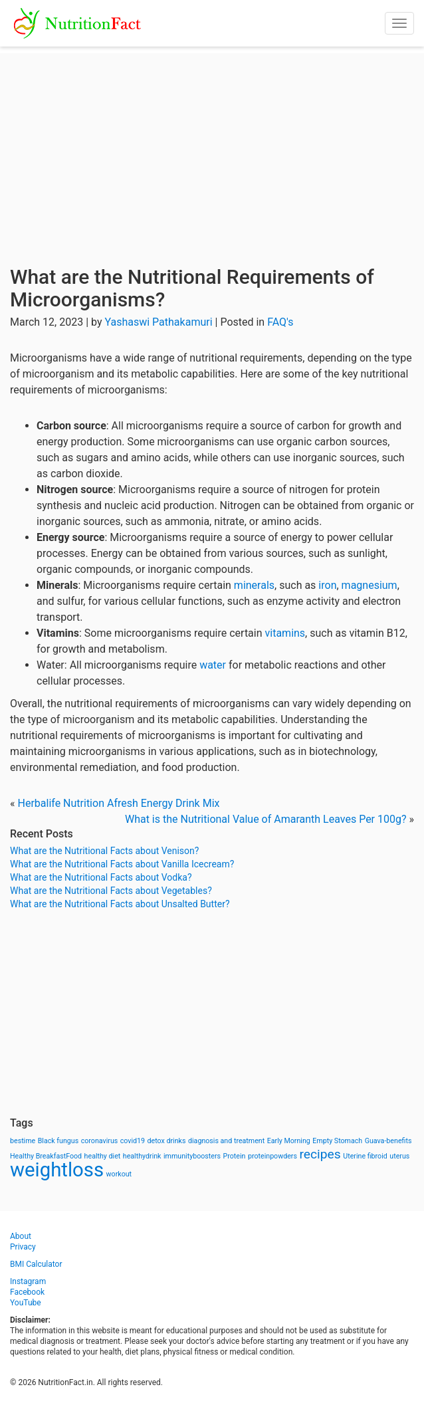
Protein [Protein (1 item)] (234, 1156)
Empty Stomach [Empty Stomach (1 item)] (337, 1141)
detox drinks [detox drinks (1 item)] (167, 1141)
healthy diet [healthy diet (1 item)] (102, 1156)
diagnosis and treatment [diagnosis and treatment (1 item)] (226, 1141)
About (20, 1236)
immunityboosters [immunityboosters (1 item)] (192, 1156)
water (212, 665)
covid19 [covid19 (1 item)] (132, 1141)
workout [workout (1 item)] (119, 1174)
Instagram (28, 1281)
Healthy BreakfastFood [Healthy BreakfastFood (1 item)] (46, 1156)
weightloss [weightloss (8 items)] (57, 1169)
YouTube (25, 1302)
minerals (254, 585)
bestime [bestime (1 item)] (22, 1141)
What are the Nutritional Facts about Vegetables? (111, 890)
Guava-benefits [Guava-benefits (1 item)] (388, 1141)
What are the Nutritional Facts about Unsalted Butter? (120, 904)
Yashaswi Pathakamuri (158, 322)
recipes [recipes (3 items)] (319, 1154)
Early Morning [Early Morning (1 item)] (288, 1141)
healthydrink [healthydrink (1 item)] (142, 1156)
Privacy (23, 1247)
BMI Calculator (36, 1264)
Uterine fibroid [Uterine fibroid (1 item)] (365, 1156)
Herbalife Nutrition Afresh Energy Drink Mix (118, 803)
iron (327, 585)
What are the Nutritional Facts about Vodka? (101, 877)
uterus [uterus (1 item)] (399, 1156)
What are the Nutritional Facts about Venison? (104, 850)
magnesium (369, 585)
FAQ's (280, 322)
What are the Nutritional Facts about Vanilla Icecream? (122, 864)
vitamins (285, 633)
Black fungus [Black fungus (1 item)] (58, 1141)
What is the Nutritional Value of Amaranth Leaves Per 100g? (266, 819)
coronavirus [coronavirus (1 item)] (99, 1141)
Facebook (27, 1292)
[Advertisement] (212, 146)
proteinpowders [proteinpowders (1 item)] (272, 1156)
